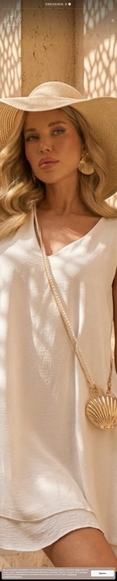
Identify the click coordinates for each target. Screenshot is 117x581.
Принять (102, 573)
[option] (58, 290)
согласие (83, 572)
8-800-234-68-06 (54, 4)
